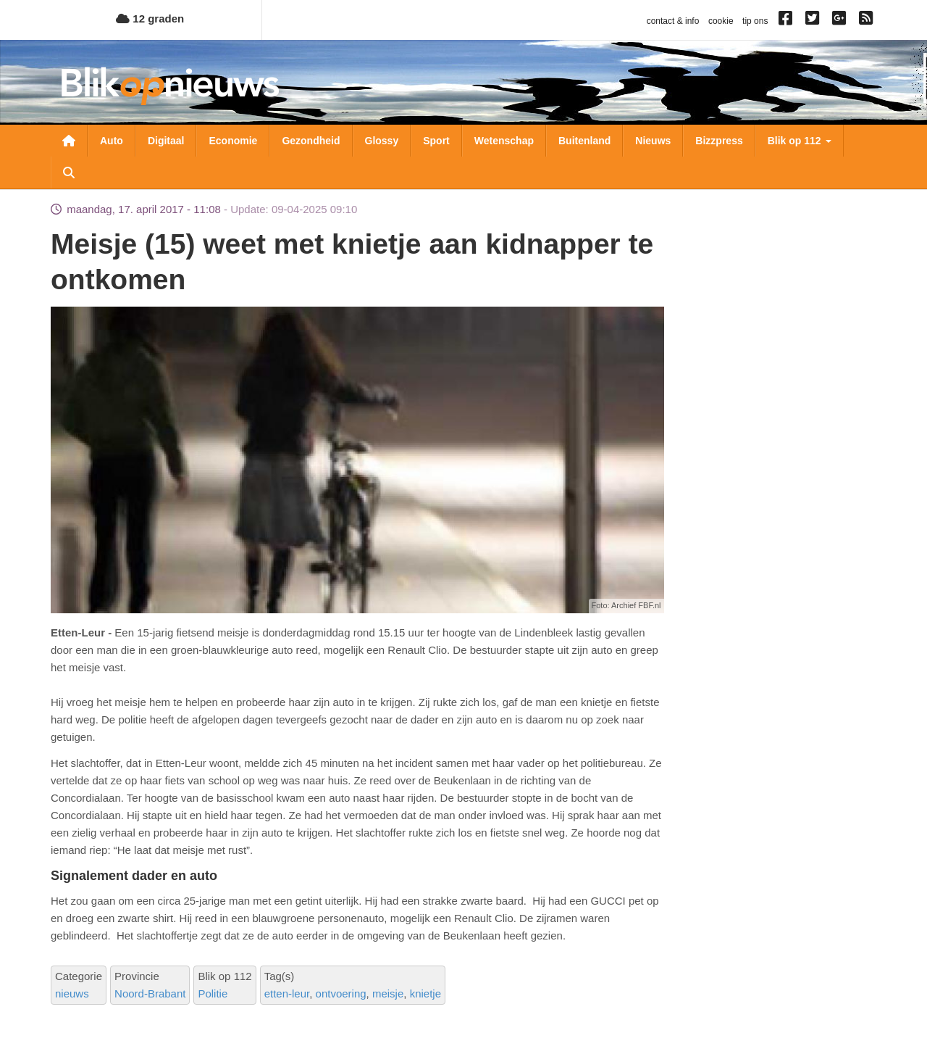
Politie (212, 993)
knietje (425, 993)
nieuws (72, 993)
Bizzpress (718, 140)
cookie (721, 21)
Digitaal (166, 140)
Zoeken (68, 172)
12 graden (150, 18)
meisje (387, 993)
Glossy (382, 140)
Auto (111, 140)
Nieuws (653, 140)
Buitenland (584, 140)
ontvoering (341, 993)
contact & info (673, 21)
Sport (436, 140)
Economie (233, 140)
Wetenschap (504, 140)
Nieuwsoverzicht (69, 141)
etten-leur (287, 993)
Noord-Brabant (149, 993)
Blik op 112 (799, 140)
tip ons (755, 21)
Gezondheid (311, 140)
